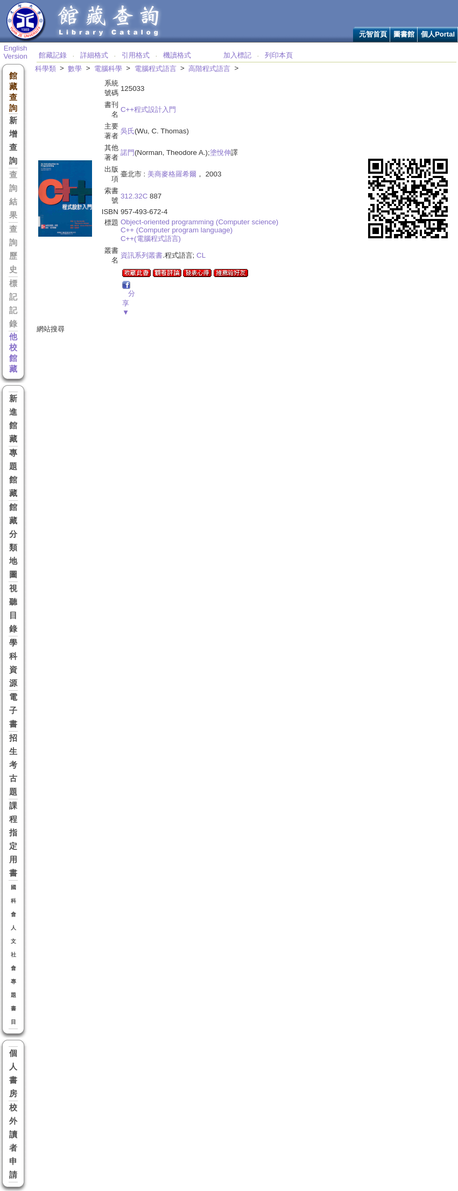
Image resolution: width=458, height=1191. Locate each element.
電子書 (13, 710)
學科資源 (13, 663)
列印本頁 (279, 55)
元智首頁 (373, 34)
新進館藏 (13, 418)
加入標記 (237, 55)
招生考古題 (13, 765)
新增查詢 (13, 140)
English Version (15, 52)
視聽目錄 (13, 608)
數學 (75, 69)
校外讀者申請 (13, 1141)
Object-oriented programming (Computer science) (199, 222)
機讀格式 (177, 55)
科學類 (45, 69)
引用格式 (136, 55)
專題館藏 (13, 473)
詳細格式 (94, 55)
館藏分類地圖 (13, 541)
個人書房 (13, 1073)
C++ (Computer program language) (176, 230)
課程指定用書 (13, 839)
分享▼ (128, 302)
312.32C (134, 196)
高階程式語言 (209, 69)
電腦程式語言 (156, 69)
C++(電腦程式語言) (151, 239)
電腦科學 (108, 69)
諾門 (128, 152)
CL (201, 255)
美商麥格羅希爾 (171, 174)
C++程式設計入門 (148, 109)
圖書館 (403, 34)
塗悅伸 (220, 152)
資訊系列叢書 (142, 255)
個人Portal (438, 34)
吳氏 (128, 131)
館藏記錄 (53, 55)
